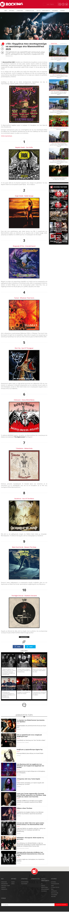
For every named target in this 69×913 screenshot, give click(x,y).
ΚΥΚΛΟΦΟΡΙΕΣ (4, 883)
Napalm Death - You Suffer (24, 147)
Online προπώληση (6, 136)
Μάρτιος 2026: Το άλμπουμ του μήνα (58, 241)
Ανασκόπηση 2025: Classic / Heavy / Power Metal (38, 665)
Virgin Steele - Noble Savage (24, 196)
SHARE (18, 646)
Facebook (63, 4)
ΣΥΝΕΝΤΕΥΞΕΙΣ (29, 10)
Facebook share (2, 48)
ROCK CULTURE (54, 893)
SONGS (13, 883)
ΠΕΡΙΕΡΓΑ (3, 887)
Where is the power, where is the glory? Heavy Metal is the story (39, 670)
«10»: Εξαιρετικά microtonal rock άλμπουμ (58, 128)
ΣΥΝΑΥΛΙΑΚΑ (4, 882)
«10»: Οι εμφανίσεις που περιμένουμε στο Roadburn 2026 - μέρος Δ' (59, 76)
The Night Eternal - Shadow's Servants (24, 596)
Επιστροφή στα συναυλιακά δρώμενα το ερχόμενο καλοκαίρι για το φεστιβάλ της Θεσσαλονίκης (8, 695)
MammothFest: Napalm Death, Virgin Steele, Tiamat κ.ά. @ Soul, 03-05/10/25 (24, 687)
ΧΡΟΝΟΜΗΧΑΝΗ (45, 889)
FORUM (62, 10)
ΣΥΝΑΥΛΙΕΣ (20, 10)
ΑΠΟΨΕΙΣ (55, 10)
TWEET (31, 646)
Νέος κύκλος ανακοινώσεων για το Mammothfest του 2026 (24, 665)
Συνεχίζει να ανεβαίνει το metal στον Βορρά (23, 693)
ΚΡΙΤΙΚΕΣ (11, 10)
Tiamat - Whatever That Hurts (24, 298)
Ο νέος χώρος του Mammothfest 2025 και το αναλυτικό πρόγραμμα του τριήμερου (39, 686)
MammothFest (24, 637)
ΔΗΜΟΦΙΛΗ (63, 43)
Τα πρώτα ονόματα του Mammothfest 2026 (8, 688)
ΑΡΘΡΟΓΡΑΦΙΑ (44, 887)
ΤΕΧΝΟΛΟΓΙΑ (4, 889)
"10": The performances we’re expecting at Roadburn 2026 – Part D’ (59, 59)
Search (60, 4)
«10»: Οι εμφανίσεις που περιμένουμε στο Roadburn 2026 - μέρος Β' (59, 162)
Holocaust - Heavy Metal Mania (24, 400)
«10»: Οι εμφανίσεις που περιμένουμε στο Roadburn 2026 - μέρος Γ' (59, 112)
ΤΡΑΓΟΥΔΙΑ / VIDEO (5, 885)
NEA (2, 879)
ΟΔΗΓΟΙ (43, 885)
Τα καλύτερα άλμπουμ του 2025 (58, 198)
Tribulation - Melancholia (24, 448)
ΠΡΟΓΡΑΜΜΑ (24, 883)
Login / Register (50, 4)
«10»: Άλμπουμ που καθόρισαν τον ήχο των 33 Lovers (59, 178)
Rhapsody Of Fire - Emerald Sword (24, 246)
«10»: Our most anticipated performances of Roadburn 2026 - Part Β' (59, 145)
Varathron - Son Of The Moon (24, 499)
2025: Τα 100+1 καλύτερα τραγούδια (58, 209)
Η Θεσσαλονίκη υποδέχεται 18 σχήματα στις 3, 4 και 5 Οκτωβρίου (39, 694)
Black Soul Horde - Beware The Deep (24, 547)
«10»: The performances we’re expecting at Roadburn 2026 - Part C (59, 93)
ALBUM (13, 882)
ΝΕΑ (5, 10)
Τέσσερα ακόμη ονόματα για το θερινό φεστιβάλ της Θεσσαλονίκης (24, 670)
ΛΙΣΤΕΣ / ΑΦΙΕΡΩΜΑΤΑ (43, 10)
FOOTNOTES (54, 891)
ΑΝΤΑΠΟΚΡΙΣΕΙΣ (25, 882)
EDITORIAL (53, 882)
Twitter (66, 4)
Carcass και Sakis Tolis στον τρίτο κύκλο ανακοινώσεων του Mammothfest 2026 (8, 664)
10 (41, 883)
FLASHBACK (44, 891)
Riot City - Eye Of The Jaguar (24, 348)
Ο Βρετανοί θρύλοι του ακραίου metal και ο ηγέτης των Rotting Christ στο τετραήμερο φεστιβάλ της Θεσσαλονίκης (9, 671)
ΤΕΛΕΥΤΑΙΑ (54, 43)
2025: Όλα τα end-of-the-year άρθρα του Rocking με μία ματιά (58, 230)
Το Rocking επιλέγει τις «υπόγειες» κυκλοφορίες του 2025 (59, 219)
